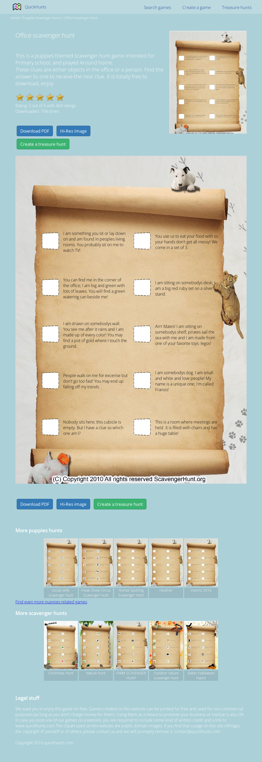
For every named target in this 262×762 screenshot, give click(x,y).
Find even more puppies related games (51, 602)
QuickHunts (35, 7)
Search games (157, 7)
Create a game (196, 7)
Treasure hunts (237, 7)
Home (14, 17)
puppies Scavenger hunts (42, 17)
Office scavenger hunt (80, 17)
